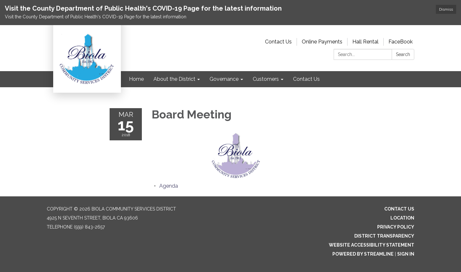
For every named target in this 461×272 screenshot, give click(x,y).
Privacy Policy (395, 227)
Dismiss (446, 9)
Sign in (405, 254)
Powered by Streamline (363, 254)
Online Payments (322, 42)
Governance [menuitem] (224, 79)
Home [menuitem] (136, 79)
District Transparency (384, 236)
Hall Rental (365, 42)
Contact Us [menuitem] (306, 79)
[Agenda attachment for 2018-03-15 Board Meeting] (168, 186)
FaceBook (400, 42)
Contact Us (278, 42)
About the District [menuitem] (174, 79)
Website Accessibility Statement (371, 245)
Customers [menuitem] (266, 79)
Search (403, 54)
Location (402, 217)
